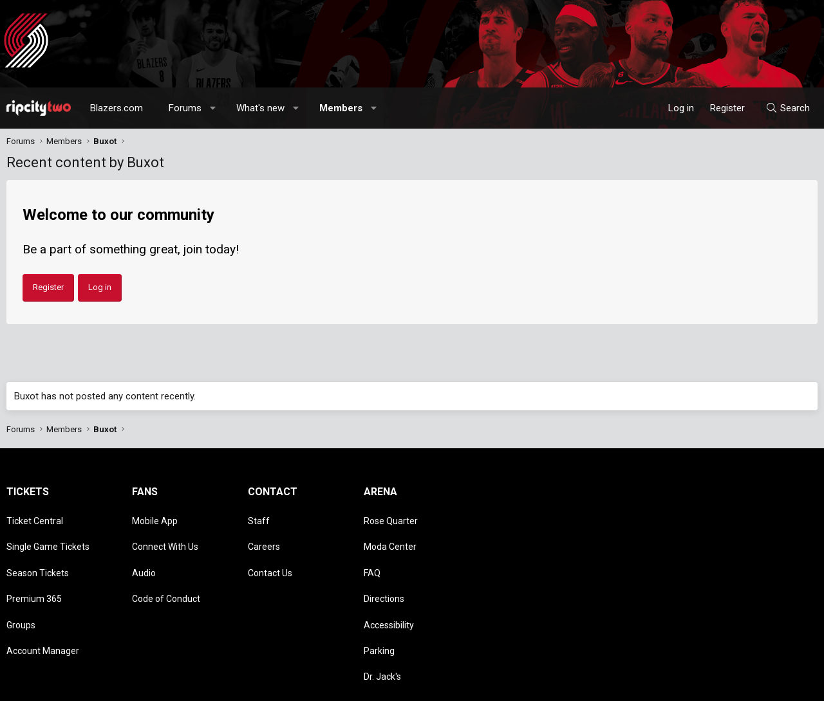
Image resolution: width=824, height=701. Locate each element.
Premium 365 (34, 572)
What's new (260, 108)
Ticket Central (34, 517)
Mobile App (155, 517)
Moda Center (390, 535)
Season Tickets (37, 554)
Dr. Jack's (382, 628)
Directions (384, 572)
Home (783, 684)
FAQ (372, 554)
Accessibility (389, 591)
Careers (264, 535)
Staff (259, 517)
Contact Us (270, 554)
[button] (213, 108)
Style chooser (523, 684)
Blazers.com (116, 108)
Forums (185, 108)
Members (340, 108)
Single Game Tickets (47, 535)
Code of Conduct (166, 572)
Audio (144, 554)
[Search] (788, 108)
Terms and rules (653, 684)
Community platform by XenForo (113, 684)
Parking (379, 610)
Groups (20, 591)
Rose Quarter (391, 517)
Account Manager (42, 610)
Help (755, 684)
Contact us (595, 684)
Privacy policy (715, 684)
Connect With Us (165, 535)
